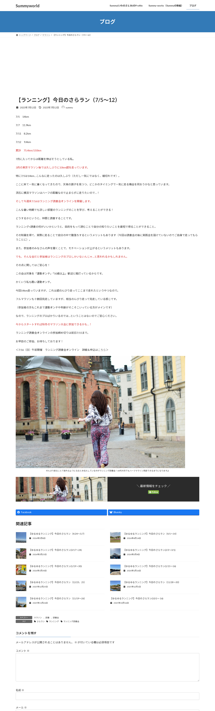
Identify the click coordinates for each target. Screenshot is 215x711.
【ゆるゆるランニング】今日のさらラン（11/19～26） (57, 598)
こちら (102, 349)
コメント (22, 650)
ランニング (54, 621)
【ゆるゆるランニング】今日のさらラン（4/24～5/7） (57, 533)
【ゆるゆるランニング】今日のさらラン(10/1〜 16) (136, 598)
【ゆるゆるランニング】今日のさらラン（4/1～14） (150, 533)
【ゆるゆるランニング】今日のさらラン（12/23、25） (57, 582)
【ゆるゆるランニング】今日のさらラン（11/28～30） (152, 582)
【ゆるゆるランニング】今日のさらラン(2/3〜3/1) (149, 550)
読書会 (56, 617)
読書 (47, 617)
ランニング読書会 (71, 621)
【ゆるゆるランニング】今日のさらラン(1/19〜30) (55, 566)
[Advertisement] (107, 71)
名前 (20, 695)
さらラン (41, 621)
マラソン (38, 617)
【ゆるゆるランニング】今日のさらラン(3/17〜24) (55, 550)
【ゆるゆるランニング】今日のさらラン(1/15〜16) (149, 566)
